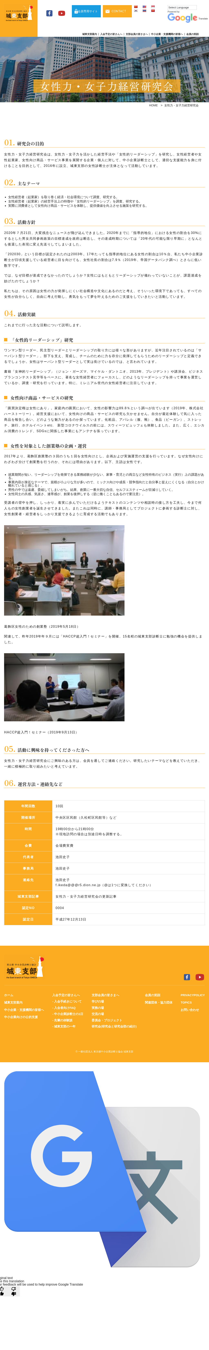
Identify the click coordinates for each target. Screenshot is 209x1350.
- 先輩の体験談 (62, 1019)
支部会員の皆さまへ (137, 34)
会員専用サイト (88, 11)
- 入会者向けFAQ (64, 1007)
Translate (188, 18)
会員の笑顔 (192, 34)
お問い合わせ (189, 1009)
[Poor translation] (14, 1290)
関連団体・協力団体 (158, 1002)
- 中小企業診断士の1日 (67, 1013)
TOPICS (185, 1002)
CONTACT (119, 11)
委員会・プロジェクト (106, 1019)
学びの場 (97, 1001)
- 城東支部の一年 (63, 1025)
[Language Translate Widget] (182, 7)
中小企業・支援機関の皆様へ (167, 34)
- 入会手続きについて (66, 1001)
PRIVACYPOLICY (192, 995)
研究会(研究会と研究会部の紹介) (113, 1025)
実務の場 (97, 1007)
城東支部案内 (89, 34)
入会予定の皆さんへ (111, 34)
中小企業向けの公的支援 (21, 1016)
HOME (153, 105)
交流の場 (97, 1013)
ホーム (8, 995)
